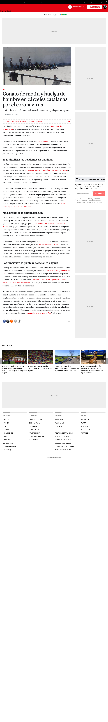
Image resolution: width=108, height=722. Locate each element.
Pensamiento (8, 433)
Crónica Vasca (34, 423)
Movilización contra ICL (62, 2)
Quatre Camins (16, 121)
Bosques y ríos (85, 2)
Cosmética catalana (75, 2)
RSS (56, 430)
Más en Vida (7, 345)
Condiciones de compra (64, 446)
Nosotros (59, 420)
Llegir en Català (5, 11)
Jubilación (94, 2)
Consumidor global (37, 436)
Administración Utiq (63, 450)
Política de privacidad (64, 433)
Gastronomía (8, 443)
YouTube (84, 433)
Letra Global (34, 430)
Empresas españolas (63, 443)
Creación (6, 430)
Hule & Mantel (34, 440)
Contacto (59, 426)
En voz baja (7, 450)
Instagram (85, 430)
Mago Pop (39, 2)
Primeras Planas (9, 446)
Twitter (84, 423)
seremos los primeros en (38, 313)
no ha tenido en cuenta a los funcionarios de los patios (46, 170)
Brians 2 (31, 121)
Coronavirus (39, 121)
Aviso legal (59, 423)
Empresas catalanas (63, 440)
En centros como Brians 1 (49, 245)
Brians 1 (24, 121)
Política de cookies (62, 436)
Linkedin (84, 426)
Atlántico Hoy (34, 433)
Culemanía (33, 426)
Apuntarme (99, 194)
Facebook (85, 420)
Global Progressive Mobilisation (27, 2)
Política (6, 420)
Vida (4, 90)
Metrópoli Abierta (36, 420)
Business (6, 423)
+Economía (7, 440)
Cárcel (8, 121)
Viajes (5, 436)
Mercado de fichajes (49, 2)
